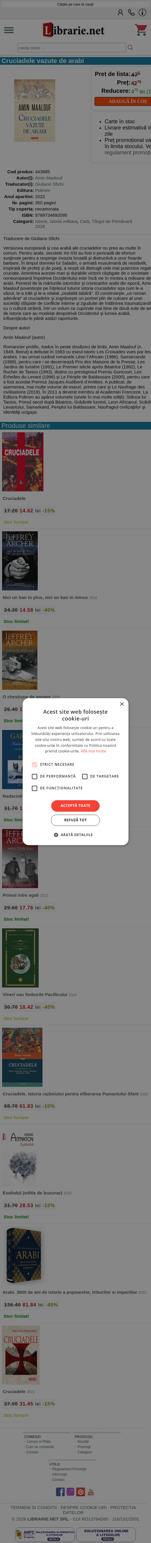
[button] (75, 835)
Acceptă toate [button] (75, 805)
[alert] (75, 771)
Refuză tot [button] (75, 819)
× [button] (121, 704)
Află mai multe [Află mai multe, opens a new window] (93, 751)
